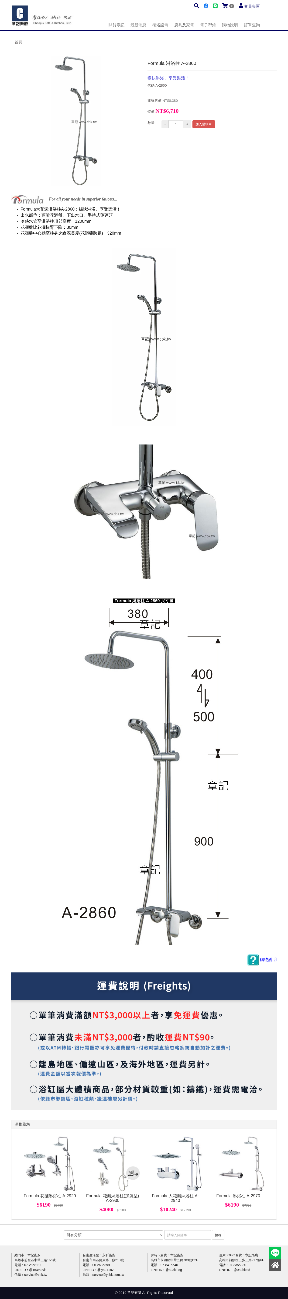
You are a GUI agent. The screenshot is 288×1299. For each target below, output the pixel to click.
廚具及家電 (184, 25)
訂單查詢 (252, 25)
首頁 (18, 42)
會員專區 (252, 6)
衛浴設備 (160, 25)
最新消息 (138, 25)
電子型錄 (208, 25)
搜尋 (218, 1235)
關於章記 (116, 25)
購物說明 (230, 25)
